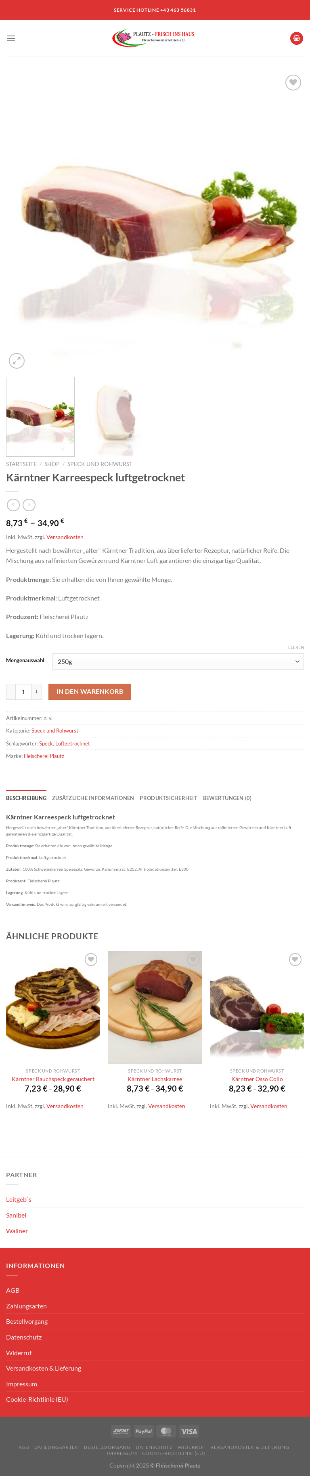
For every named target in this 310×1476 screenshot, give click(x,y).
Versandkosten (65, 536)
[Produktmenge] (23, 692)
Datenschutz (24, 1337)
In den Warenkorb (90, 691)
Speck (46, 743)
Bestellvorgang (27, 1321)
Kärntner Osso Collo (257, 1078)
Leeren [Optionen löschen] (296, 647)
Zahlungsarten (26, 1306)
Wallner (17, 1231)
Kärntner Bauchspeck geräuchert (53, 1078)
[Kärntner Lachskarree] (155, 1007)
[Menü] (11, 38)
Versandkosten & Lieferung (43, 1368)
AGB (12, 1290)
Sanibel (16, 1215)
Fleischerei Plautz (44, 756)
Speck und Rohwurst (99, 464)
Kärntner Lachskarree (155, 1078)
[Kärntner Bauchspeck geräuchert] (53, 1007)
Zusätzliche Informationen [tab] (93, 798)
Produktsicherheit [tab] (168, 798)
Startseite (21, 464)
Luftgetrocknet (72, 743)
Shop (52, 464)
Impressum (21, 1384)
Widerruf (18, 1352)
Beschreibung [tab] (26, 798)
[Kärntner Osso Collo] (257, 1007)
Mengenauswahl (25, 660)
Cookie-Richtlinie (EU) (37, 1399)
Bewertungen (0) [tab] (227, 798)
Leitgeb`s (18, 1199)
